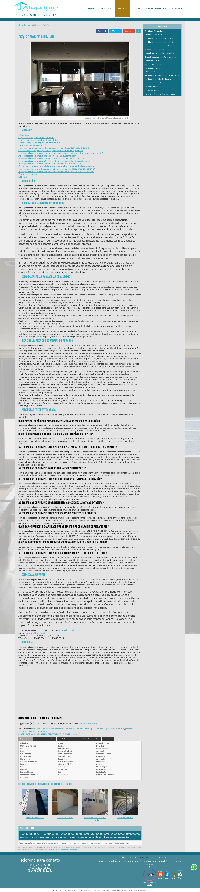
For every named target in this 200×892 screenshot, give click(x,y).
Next (138, 803)
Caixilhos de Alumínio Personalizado (159, 42)
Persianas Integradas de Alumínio (116, 837)
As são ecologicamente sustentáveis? (47, 155)
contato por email (88, 723)
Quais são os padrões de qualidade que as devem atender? (57, 166)
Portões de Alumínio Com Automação (160, 94)
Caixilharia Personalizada (29, 833)
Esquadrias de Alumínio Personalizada (125, 833)
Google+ (129, 31)
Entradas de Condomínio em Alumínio (75, 833)
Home (91, 8)
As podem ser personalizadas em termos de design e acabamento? (60, 153)
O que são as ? (36, 137)
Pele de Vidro (150, 72)
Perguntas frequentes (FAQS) (32, 145)
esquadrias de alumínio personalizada (50, 728)
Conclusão (23, 176)
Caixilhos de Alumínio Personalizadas (160, 38)
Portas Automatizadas (35, 817)
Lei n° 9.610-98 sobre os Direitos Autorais (64, 849)
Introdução (23, 134)
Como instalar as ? (38, 140)
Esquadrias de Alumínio (100, 833)
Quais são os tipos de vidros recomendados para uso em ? (56, 169)
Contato (177, 8)
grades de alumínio (115, 728)
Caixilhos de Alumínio (50, 833)
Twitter (115, 31)
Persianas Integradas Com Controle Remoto (85, 837)
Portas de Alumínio (152, 86)
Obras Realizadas (156, 8)
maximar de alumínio (38, 731)
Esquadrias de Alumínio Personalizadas (34, 837)
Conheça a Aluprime (28, 174)
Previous (20, 803)
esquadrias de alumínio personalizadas (87, 728)
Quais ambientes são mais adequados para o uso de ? (54, 148)
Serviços (122, 8)
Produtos (105, 8)
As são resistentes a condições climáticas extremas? (54, 161)
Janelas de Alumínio (153, 64)
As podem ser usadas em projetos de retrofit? (51, 163)
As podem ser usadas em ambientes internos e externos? (56, 171)
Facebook (101, 31)
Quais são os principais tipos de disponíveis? (50, 150)
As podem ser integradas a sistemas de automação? (53, 158)
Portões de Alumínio (65, 817)
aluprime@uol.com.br (36, 633)
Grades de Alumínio (125, 817)
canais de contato (67, 630)
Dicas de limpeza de (39, 142)
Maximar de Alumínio (153, 68)
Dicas (137, 8)
